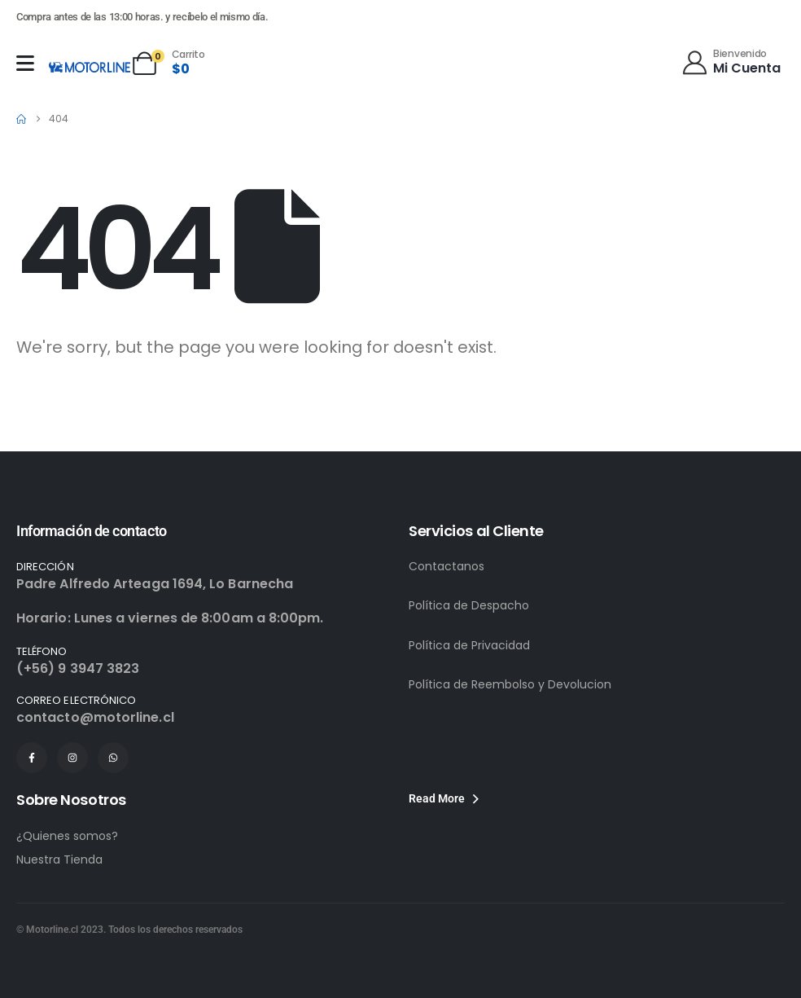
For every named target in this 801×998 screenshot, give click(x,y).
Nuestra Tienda (59, 859)
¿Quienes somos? (67, 836)
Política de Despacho (469, 605)
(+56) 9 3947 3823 (77, 668)
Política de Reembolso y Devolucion (510, 684)
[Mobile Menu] (25, 63)
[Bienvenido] (731, 61)
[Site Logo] (89, 67)
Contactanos (446, 566)
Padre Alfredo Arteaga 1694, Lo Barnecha (154, 583)
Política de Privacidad (469, 645)
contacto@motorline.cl (95, 717)
